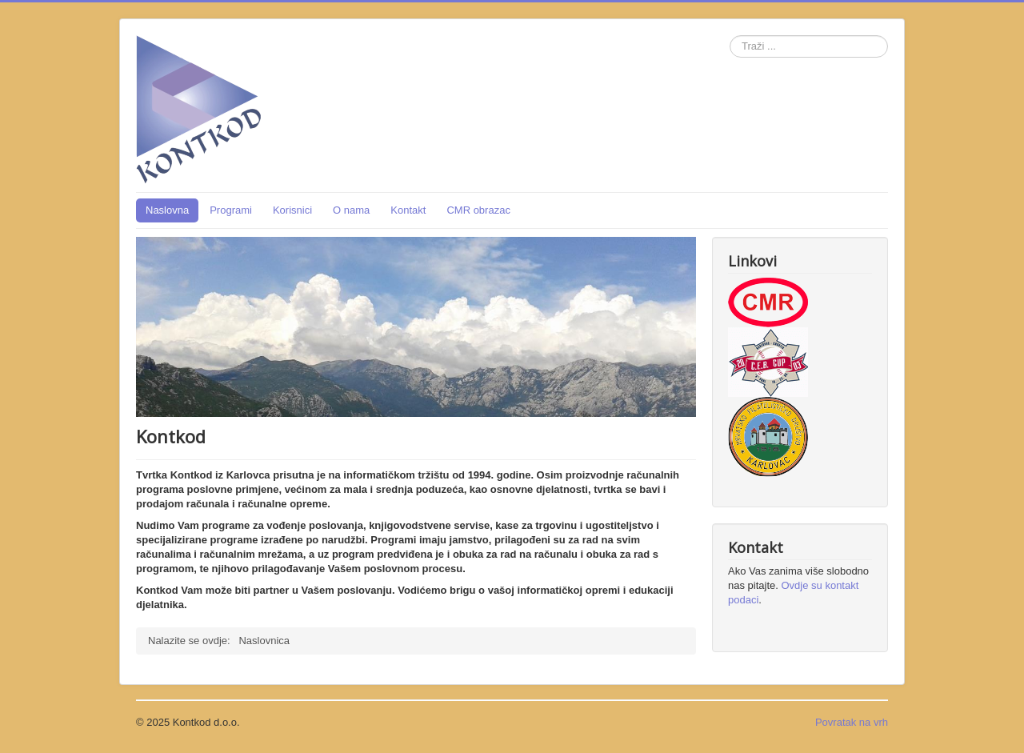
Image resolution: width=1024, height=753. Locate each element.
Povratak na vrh (851, 722)
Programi (231, 210)
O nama (351, 210)
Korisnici (292, 210)
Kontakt (408, 210)
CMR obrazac (478, 210)
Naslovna (167, 210)
